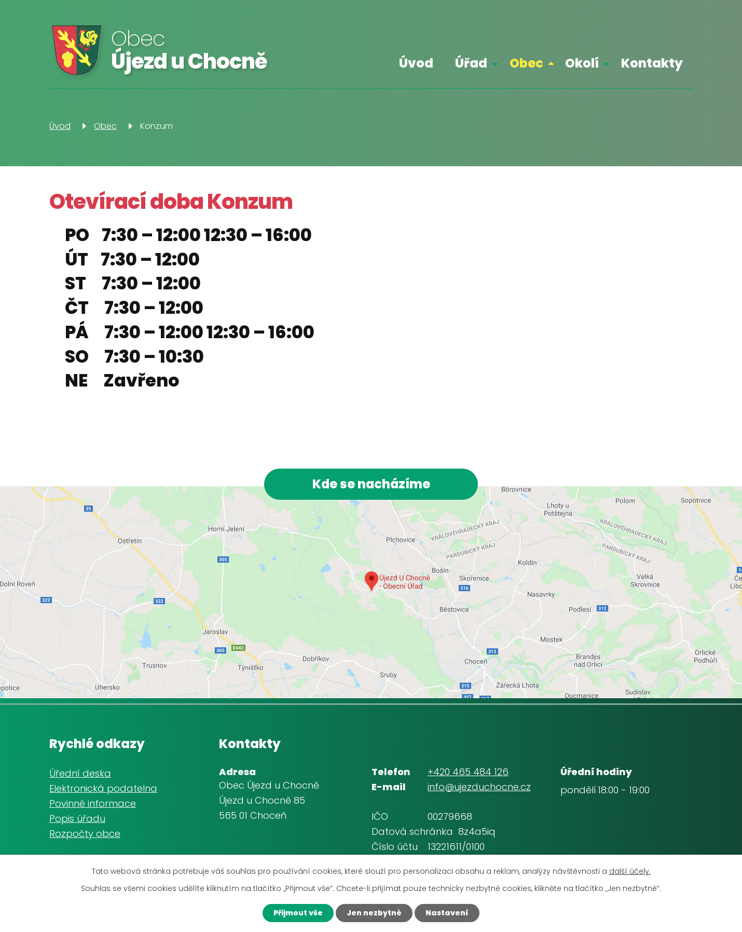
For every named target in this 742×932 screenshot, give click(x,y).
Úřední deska (80, 773)
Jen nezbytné (374, 913)
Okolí (582, 63)
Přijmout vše (298, 913)
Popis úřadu (77, 818)
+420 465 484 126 (468, 771)
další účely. (630, 871)
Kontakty (652, 63)
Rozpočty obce (84, 833)
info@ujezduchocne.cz (479, 786)
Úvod (416, 63)
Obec (526, 63)
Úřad (471, 63)
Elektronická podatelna (103, 788)
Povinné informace (92, 803)
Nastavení (447, 913)
